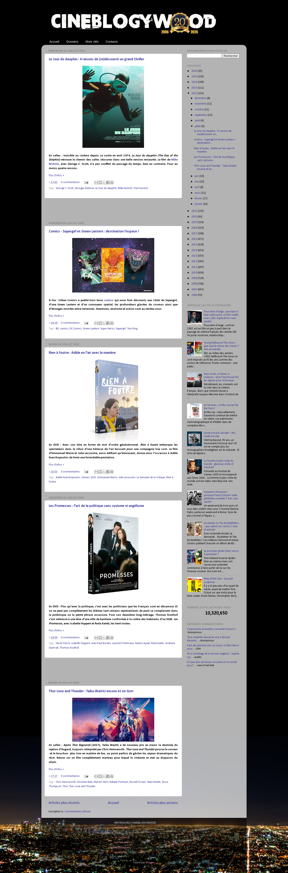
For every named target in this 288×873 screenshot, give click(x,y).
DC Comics (76, 328)
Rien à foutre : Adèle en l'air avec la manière (82, 353)
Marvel (98, 782)
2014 (194, 250)
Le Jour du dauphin (106, 188)
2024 (194, 82)
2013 (194, 256)
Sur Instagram (122, 847)
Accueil (54, 41)
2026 (194, 71)
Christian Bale (85, 782)
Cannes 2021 (88, 477)
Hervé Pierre (63, 643)
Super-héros (108, 328)
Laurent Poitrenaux (123, 643)
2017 (194, 233)
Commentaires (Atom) (77, 811)
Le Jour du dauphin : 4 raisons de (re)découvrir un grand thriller (96, 59)
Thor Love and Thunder (82, 786)
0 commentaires (70, 182)
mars (198, 193)
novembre (201, 103)
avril (197, 187)
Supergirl (121, 328)
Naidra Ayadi (142, 643)
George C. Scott (64, 188)
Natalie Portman (119, 782)
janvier (199, 204)
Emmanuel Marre (107, 477)
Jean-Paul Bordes (101, 643)
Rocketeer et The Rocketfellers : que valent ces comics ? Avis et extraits (221, 526)
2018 (194, 228)
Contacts (112, 41)
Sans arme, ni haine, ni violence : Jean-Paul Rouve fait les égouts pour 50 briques (221, 377)
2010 (194, 272)
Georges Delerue (84, 188)
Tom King (132, 328)
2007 (194, 289)
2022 (194, 93)
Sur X (117, 832)
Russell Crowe (137, 782)
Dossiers (72, 41)
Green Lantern (91, 328)
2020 (194, 216)
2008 (194, 283)
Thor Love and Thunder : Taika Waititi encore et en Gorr (91, 691)
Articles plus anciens (162, 803)
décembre (201, 98)
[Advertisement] (113, 210)
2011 (194, 267)
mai (197, 181)
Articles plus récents (64, 803)
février (199, 198)
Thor (65, 786)
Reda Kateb (157, 643)
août (198, 120)
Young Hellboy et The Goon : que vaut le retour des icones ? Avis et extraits (221, 346)
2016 (194, 239)
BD (57, 328)
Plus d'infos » (56, 175)
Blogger (150, 862)
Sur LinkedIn (121, 827)
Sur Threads (121, 842)
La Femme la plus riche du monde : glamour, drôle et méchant (219, 464)
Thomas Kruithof (69, 647)
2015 (194, 244)
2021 (194, 211)
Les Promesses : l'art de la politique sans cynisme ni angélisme (96, 506)
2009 (194, 278)
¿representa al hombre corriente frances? (211, 629)
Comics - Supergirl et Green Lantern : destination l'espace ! (94, 231)
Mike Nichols (125, 188)
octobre (200, 109)
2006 (194, 295)
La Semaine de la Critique (151, 477)
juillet (198, 126)
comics (108, 300)
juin (197, 176)
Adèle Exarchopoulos (68, 477)
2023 (194, 88)
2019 (194, 222)
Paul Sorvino (141, 188)
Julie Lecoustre (127, 477)
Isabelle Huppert (80, 643)
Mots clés (92, 41)
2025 (194, 76)
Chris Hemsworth (66, 782)
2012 (194, 261)
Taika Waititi (154, 782)
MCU (105, 782)
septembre (201, 115)
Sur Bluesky (120, 852)
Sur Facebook (122, 837)
